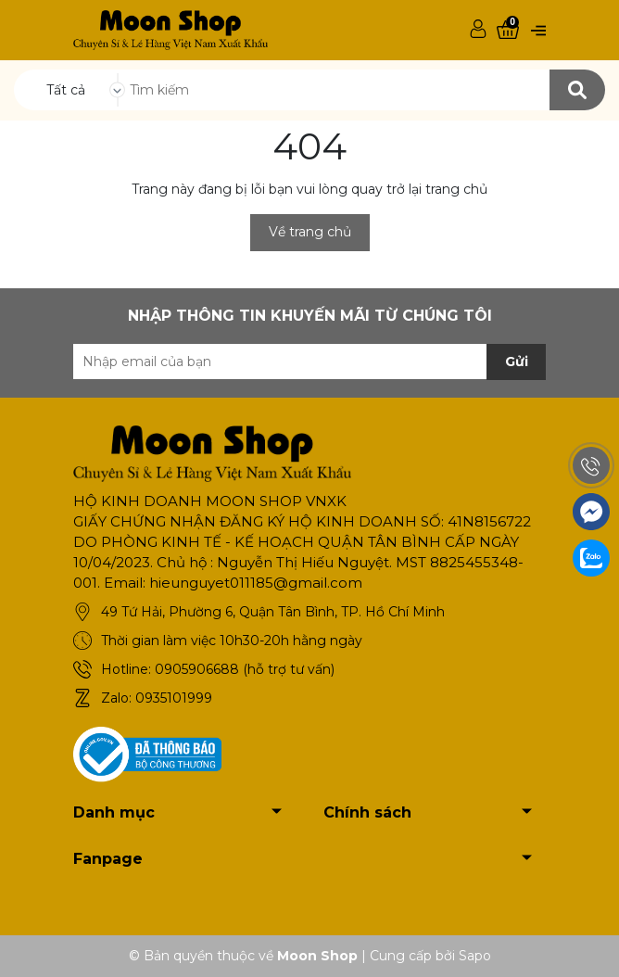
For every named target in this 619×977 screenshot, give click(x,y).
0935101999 (173, 698)
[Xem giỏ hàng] (508, 30)
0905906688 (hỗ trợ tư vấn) (245, 669)
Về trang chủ (310, 231)
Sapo (475, 955)
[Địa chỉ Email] (309, 361)
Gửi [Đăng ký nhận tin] (516, 361)
